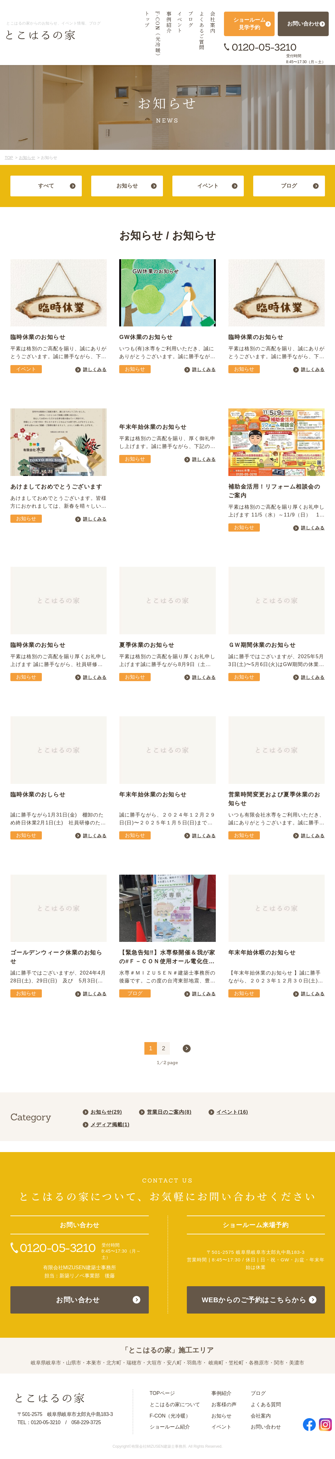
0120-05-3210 (264, 47)
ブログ (258, 1393)
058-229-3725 (86, 1422)
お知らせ (27, 157)
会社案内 (261, 1415)
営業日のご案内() (169, 1112)
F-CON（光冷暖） (170, 1415)
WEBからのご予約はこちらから (254, 1300)
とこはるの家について (175, 1404)
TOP (9, 157)
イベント (221, 1426)
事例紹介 (221, 1393)
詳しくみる (95, 369)
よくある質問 (266, 1404)
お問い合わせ (78, 1300)
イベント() (232, 1112)
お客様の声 (224, 1404)
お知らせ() (106, 1112)
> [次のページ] (187, 1048)
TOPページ (162, 1393)
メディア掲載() (110, 1124)
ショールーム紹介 (170, 1426)
